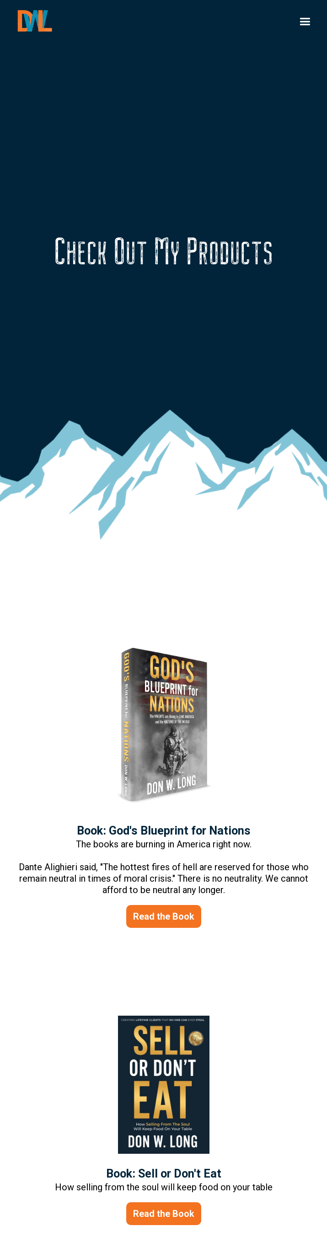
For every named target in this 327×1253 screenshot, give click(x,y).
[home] (39, 20)
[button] (304, 21)
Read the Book (163, 916)
